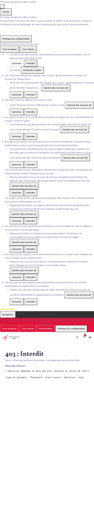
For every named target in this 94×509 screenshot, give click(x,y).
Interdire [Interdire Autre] (30, 111)
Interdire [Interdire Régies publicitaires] (30, 220)
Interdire (30, 63)
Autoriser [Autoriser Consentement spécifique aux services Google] (16, 164)
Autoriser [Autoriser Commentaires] (16, 136)
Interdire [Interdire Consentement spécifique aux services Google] (30, 164)
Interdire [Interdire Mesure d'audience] (30, 192)
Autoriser (16, 63)
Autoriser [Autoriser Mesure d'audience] (16, 192)
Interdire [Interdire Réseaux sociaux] (30, 249)
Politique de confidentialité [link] (16, 38)
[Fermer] (2, 6)
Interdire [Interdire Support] (30, 277)
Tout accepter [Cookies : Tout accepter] (9, 49)
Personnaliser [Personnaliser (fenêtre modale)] (46, 328)
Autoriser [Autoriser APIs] (16, 94)
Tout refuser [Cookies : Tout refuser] (28, 49)
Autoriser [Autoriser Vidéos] (16, 301)
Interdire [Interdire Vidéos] (30, 301)
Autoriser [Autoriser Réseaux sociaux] (16, 249)
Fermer (5, 11)
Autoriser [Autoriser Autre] (16, 111)
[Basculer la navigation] (90, 338)
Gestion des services (56, 87)
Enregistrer (7, 314)
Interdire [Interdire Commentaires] (30, 136)
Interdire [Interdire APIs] (30, 94)
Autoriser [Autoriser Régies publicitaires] (16, 220)
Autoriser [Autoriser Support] (16, 277)
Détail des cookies (32, 70)
